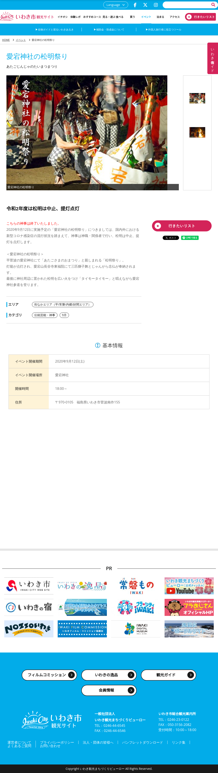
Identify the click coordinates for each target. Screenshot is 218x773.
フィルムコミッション (47, 674)
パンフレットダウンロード (142, 742)
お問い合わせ (50, 745)
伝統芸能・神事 (44, 315)
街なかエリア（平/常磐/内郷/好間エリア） (62, 304)
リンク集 (178, 742)
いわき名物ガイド (212, 58)
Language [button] (113, 5)
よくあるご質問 (19, 745)
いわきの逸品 (106, 674)
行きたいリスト (199, 17)
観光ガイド (166, 674)
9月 (64, 315)
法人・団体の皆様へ (98, 742)
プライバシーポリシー (57, 742)
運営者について (19, 742)
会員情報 (106, 690)
